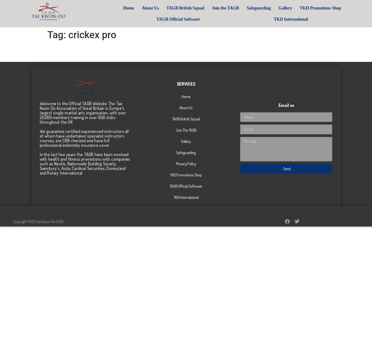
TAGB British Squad (208, 8)
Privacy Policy (186, 191)
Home (151, 8)
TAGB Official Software (201, 19)
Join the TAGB (248, 8)
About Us (173, 8)
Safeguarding (282, 8)
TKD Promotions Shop (343, 8)
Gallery (308, 8)
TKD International (314, 19)
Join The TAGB (185, 157)
